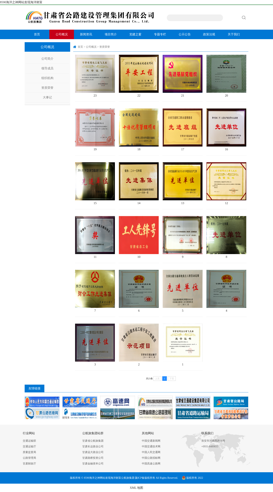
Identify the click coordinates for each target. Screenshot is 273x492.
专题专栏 (160, 34)
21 (182, 76)
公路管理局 (29, 457)
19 (95, 130)
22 (139, 76)
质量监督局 (29, 452)
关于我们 (234, 34)
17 (182, 130)
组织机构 (47, 78)
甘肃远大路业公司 (93, 452)
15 (95, 183)
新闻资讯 (86, 34)
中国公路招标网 (151, 457)
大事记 (47, 97)
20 (226, 76)
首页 (37, 34)
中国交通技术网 (151, 446)
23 (95, 76)
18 (139, 130)
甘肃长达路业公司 (93, 446)
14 (139, 183)
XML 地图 (136, 487)
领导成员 (47, 68)
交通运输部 (29, 440)
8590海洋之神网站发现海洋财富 (21, 2)
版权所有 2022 (192, 477)
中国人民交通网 (151, 452)
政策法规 (209, 34)
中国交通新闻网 (151, 440)
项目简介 (111, 34)
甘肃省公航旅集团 (93, 440)
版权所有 (149, 477)
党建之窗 (135, 34)
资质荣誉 (47, 87)
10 (139, 237)
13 (182, 183)
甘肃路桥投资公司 (93, 457)
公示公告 (185, 34)
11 (95, 237)
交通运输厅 (29, 446)
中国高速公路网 (151, 463)
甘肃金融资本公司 (93, 463)
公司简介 (47, 58)
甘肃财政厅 (29, 463)
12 (226, 183)
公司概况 (62, 34)
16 (226, 130)
